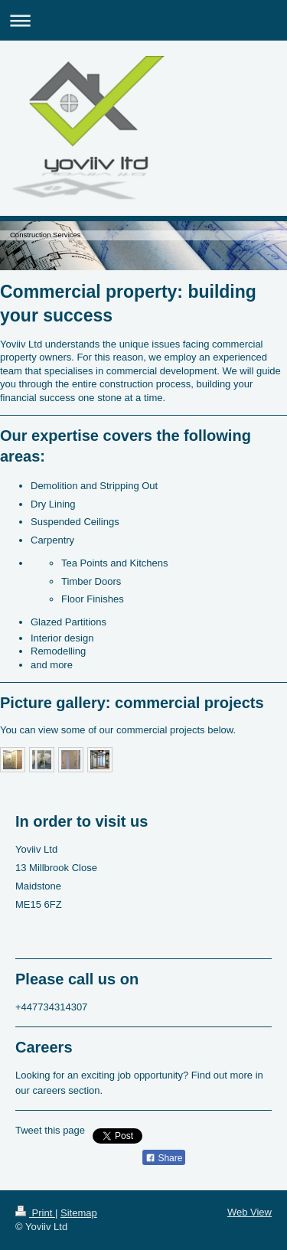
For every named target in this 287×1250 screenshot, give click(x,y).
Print (35, 1213)
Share (163, 1158)
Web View (249, 1212)
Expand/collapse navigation (143, 20)
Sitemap (78, 1213)
